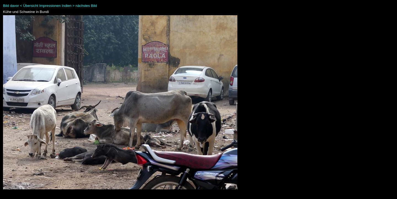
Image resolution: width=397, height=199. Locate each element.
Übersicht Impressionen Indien (47, 6)
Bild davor (11, 6)
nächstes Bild (86, 6)
